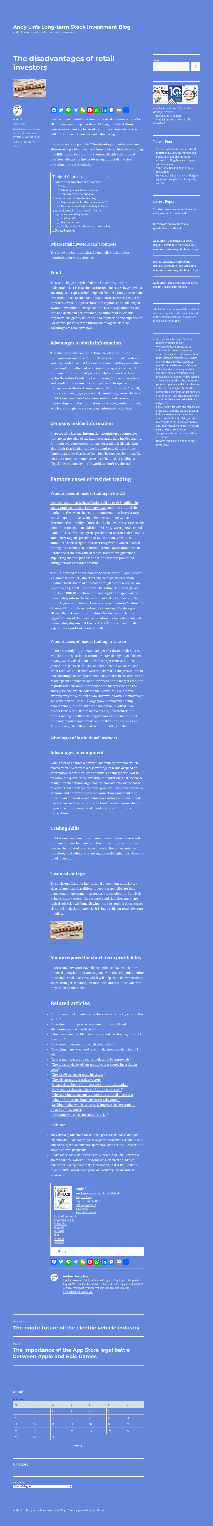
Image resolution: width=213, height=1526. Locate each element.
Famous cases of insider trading (75, 198)
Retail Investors (22, 129)
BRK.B (32, 141)
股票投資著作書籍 (64, 1220)
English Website (86, 1204)
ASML (16, 141)
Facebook (82, 1208)
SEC (37, 136)
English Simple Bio (87, 1201)
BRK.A (24, 141)
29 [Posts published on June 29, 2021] (34, 1437)
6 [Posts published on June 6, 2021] (127, 1411)
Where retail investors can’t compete (78, 182)
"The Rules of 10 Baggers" (168, 115)
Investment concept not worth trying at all (82, 1044)
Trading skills (69, 218)
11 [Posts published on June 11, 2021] (90, 1417)
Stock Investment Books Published (97, 1193)
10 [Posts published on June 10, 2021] (72, 1417)
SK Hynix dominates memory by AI (176, 149)
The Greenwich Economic (168, 209)
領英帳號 (59, 1242)
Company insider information (77, 194)
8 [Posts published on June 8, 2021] (34, 1417)
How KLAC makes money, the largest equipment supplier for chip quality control (177, 179)
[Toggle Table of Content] (106, 177)
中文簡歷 (59, 1227)
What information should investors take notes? (86, 1099)
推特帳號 (59, 1238)
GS (14, 145)
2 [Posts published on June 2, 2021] (52, 1411)
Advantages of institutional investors (79, 210)
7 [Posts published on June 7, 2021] (15, 1417)
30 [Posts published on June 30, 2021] (53, 1437)
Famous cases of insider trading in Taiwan (85, 206)
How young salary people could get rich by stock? (87, 1089)
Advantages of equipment (75, 214)
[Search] (195, 66)
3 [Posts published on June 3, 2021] (71, 1411)
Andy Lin (18, 119)
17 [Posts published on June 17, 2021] (72, 1424)
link (182, 440)
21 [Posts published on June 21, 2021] (16, 1430)
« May (75, 1446)
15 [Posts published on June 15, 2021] (34, 1424)
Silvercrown (160, 224)
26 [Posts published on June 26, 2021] (109, 1430)
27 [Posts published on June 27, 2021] (128, 1430)
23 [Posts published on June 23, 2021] (53, 1430)
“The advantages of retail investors (114, 144)
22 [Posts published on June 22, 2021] (34, 1430)
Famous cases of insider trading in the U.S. (85, 202)
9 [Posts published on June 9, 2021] (52, 1417)
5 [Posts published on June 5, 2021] (108, 1411)
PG (19, 145)
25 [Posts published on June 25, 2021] (90, 1430)
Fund (63, 186)
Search (157, 60)
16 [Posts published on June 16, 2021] (53, 1424)
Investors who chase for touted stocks (79, 1115)
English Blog (84, 1197)
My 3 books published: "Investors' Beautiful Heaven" (171, 110)
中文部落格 (60, 1223)
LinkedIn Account (65, 1216)
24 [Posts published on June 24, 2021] (72, 1430)
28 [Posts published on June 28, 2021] (16, 1437)
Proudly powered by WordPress (86, 1510)
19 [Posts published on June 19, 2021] (109, 1424)
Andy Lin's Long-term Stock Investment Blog (72, 27)
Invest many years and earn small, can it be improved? (90, 1059)
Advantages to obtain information (80, 190)
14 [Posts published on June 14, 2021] (16, 1424)
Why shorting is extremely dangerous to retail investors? (92, 1094)
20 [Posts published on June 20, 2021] (128, 1424)
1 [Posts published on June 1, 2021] (33, 1411)
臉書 (56, 1235)
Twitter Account (86, 1212)
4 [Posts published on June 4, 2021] (90, 1411)
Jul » (82, 1446)
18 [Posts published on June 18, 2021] (90, 1424)
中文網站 (59, 1231)
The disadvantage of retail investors (77, 1074)
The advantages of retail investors (76, 1079)
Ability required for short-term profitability (85, 226)
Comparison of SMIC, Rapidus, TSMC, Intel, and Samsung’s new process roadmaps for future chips (175, 245)
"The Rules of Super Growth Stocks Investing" (171, 121)
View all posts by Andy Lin (78, 1291)
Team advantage (70, 222)
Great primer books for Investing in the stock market (90, 1084)
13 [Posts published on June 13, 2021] (128, 1417)
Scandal (29, 136)
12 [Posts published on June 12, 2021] (109, 1417)
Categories (19, 1482)
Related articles (65, 230)
